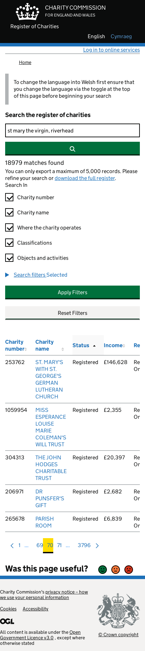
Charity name (33, 212)
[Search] (72, 130)
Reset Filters (72, 313)
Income (113, 345)
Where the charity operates (49, 227)
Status (80, 345)
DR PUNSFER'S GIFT (49, 498)
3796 (84, 547)
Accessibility (35, 609)
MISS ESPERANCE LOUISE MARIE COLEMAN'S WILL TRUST (50, 427)
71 (59, 547)
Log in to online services (111, 49)
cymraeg (121, 36)
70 (50, 547)
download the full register (85, 178)
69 (39, 547)
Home (25, 62)
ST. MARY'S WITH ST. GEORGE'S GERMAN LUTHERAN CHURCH (49, 379)
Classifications (34, 242)
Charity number (35, 197)
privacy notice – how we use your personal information (44, 594)
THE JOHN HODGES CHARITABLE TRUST (51, 467)
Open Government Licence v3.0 (40, 635)
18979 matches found (34, 162)
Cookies (8, 609)
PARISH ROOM (44, 522)
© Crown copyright (118, 634)
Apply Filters (72, 292)
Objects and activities (42, 258)
